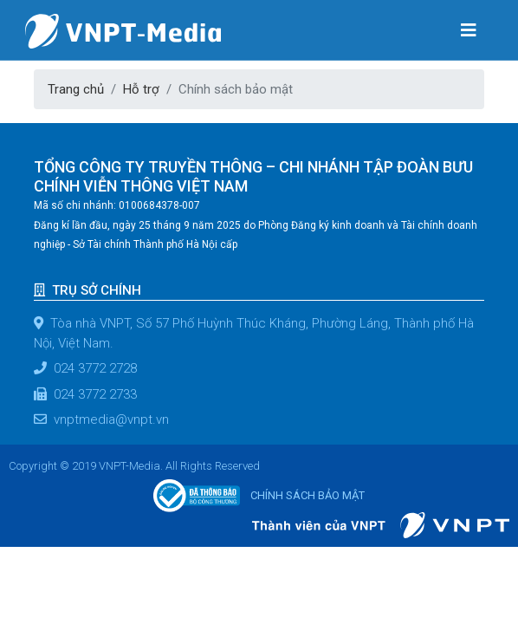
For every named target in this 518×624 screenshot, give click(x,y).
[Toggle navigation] (468, 29)
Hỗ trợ (141, 89)
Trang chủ (76, 89)
